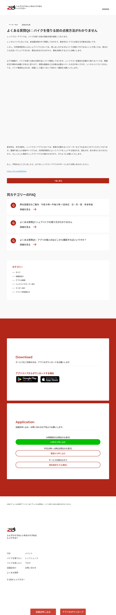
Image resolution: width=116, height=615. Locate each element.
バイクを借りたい (14, 558)
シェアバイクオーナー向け (25, 284)
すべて (18, 272)
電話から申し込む (58, 453)
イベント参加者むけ (23, 292)
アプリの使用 (20, 280)
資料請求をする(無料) (58, 465)
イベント (28, 553)
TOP (9, 553)
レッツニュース (31, 558)
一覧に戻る (58, 180)
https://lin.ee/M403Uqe (17, 171)
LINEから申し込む (58, 442)
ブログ (28, 563)
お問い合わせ (30, 567)
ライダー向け (20, 288)
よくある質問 (12, 572)
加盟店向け (20, 276)
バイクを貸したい (14, 563)
